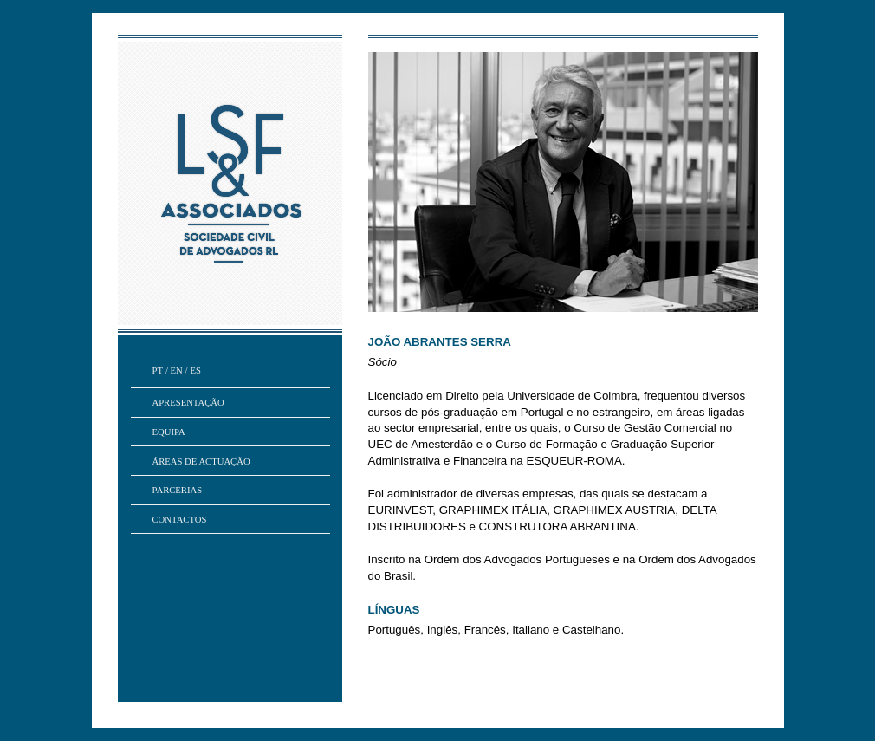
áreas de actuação (201, 461)
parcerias (177, 490)
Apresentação (188, 402)
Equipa (168, 432)
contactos (179, 519)
